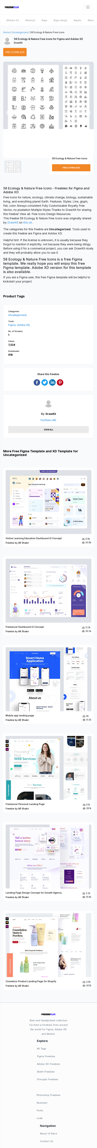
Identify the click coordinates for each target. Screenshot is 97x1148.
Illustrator (42, 1102)
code (40, 1118)
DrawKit (18, 42)
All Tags (41, 1048)
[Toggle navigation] (88, 7)
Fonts (40, 1110)
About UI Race (48, 1133)
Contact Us (46, 1141)
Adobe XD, (23, 325)
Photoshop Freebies (49, 1095)
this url (27, 222)
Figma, (12, 325)
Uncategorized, (17, 315)
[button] (9, 113)
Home (6, 32)
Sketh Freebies (46, 1071)
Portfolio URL (49, 420)
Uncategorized (20, 32)
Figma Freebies (46, 1056)
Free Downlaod (15, 52)
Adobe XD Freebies (48, 1063)
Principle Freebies (47, 1079)
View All (48, 429)
